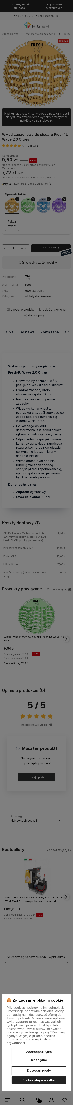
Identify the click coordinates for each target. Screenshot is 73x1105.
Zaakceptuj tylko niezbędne (39, 1056)
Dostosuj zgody (39, 1070)
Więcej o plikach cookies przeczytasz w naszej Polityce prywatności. (31, 1039)
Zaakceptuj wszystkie (39, 1080)
